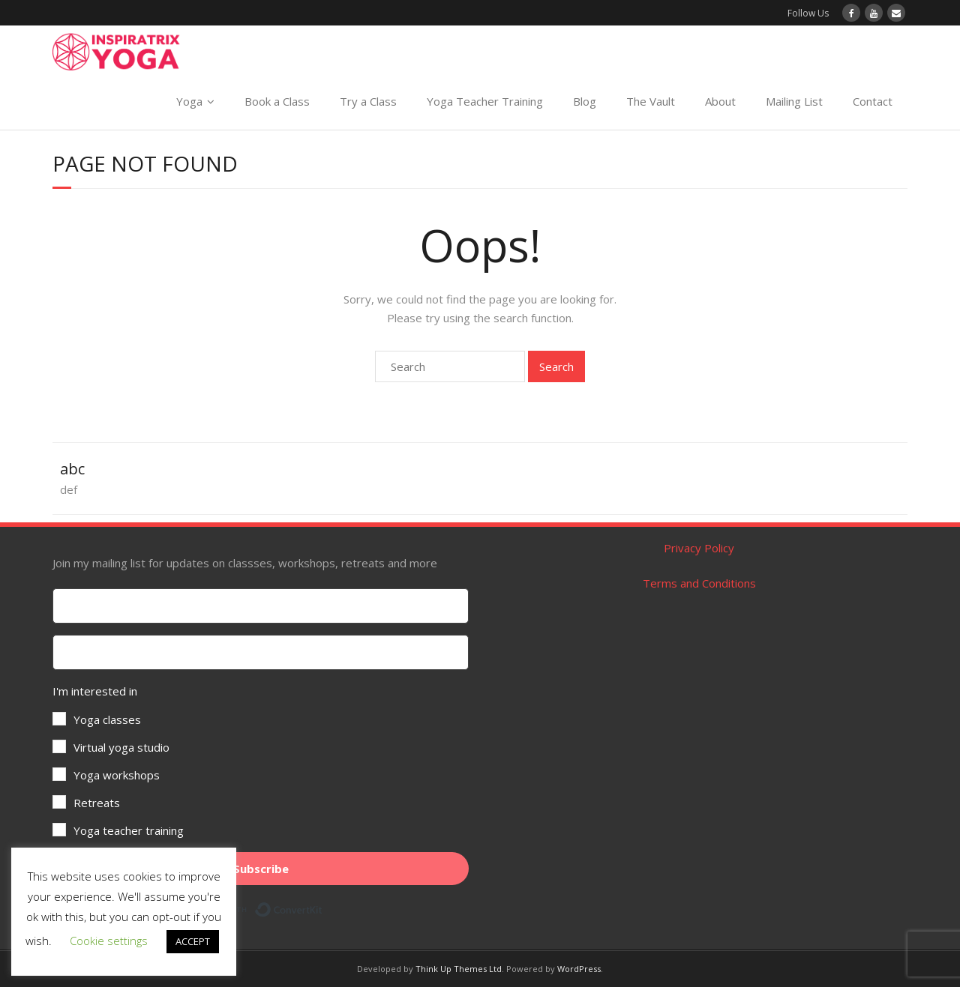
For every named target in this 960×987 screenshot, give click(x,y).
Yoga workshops (117, 774)
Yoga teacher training (129, 830)
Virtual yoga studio (122, 747)
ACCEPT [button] (193, 941)
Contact (872, 101)
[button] (260, 760)
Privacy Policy (699, 547)
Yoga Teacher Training (485, 101)
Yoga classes (107, 719)
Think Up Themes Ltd (459, 968)
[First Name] (260, 606)
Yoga (189, 101)
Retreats (97, 802)
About (720, 101)
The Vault (650, 101)
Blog (584, 101)
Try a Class (368, 101)
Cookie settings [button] (109, 940)
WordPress (579, 968)
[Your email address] (260, 652)
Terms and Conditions (699, 583)
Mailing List (794, 101)
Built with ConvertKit (322, 906)
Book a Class (277, 101)
